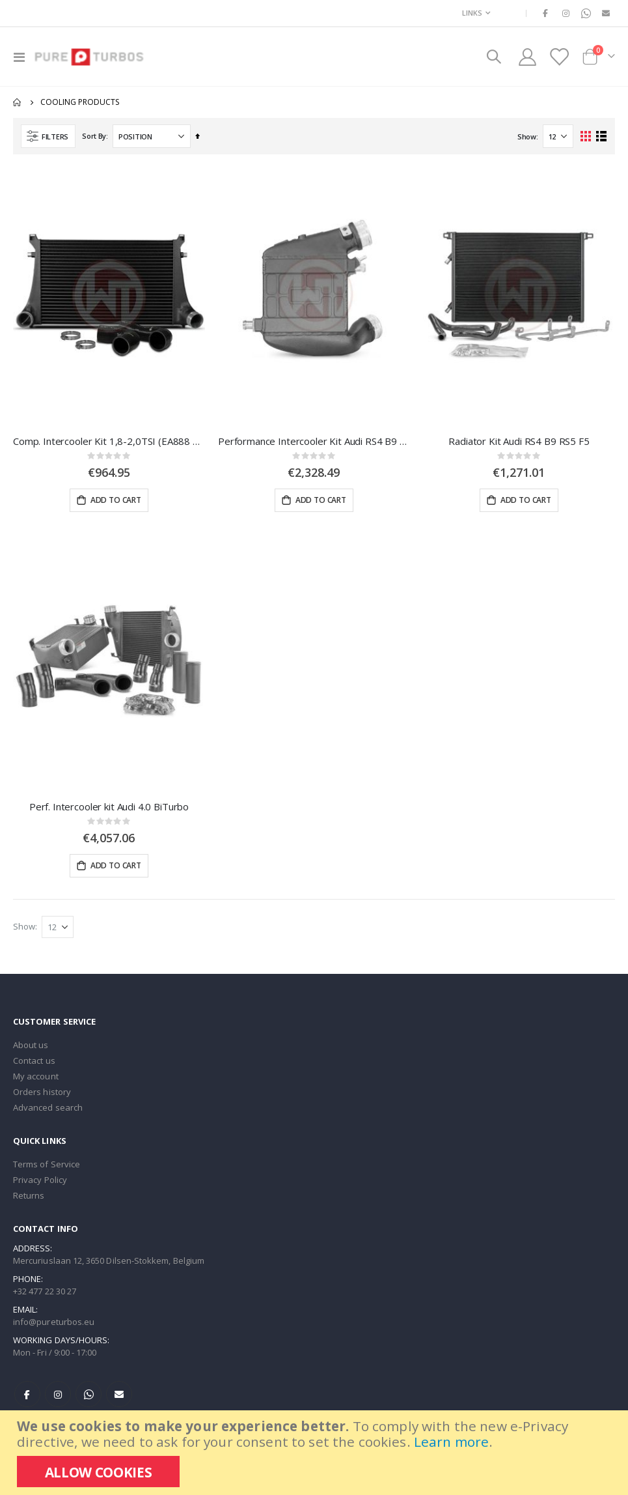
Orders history (42, 1095)
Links (472, 13)
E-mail (119, 1397)
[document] (315, 1452)
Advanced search (48, 1111)
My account (36, 1079)
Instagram (58, 1397)
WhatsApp (88, 1397)
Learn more (451, 1441)
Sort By (94, 136)
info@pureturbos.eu (53, 1325)
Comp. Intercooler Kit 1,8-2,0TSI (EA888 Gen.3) (109, 441)
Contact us (34, 1064)
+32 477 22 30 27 (44, 1294)
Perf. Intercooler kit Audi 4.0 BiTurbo (109, 807)
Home (17, 102)
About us (31, 1048)
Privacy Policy (40, 1183)
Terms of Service (46, 1167)
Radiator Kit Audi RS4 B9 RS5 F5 (518, 441)
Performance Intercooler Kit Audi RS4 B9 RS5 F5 (314, 441)
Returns (28, 1198)
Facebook (27, 1397)
